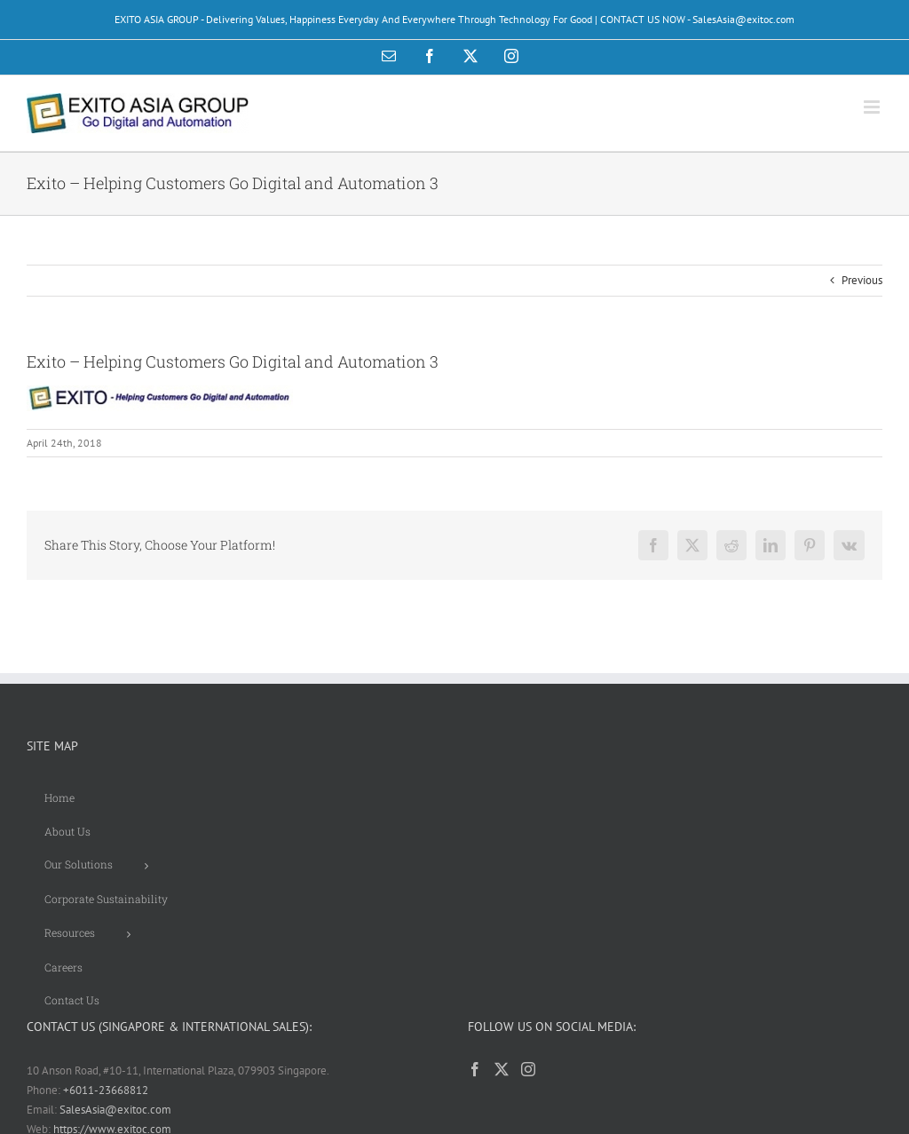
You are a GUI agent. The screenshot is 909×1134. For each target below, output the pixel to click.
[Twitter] (501, 1069)
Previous (862, 280)
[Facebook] (475, 1069)
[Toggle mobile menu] (873, 107)
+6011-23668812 (105, 1090)
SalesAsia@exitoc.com (115, 1109)
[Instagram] (528, 1069)
